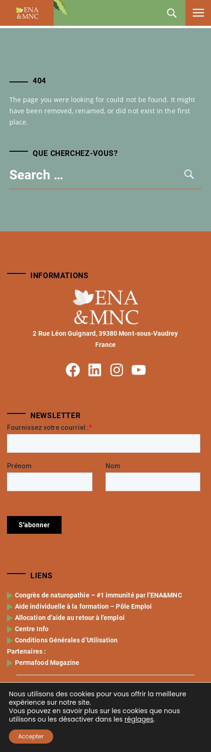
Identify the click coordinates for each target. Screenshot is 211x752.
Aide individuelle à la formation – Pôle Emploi (83, 645)
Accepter (31, 736)
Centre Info (32, 667)
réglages (139, 719)
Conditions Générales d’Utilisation (66, 678)
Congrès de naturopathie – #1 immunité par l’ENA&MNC (98, 633)
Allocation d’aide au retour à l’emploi (70, 656)
